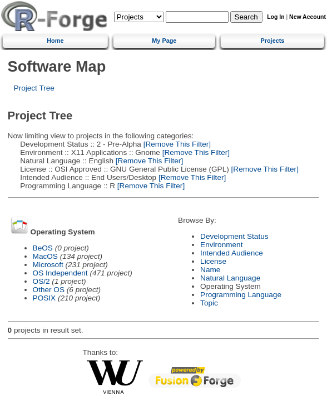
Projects (272, 40)
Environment (221, 244)
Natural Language (230, 278)
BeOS (43, 248)
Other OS (49, 289)
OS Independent (60, 273)
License (213, 261)
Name (210, 269)
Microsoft (48, 264)
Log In (275, 17)
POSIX (44, 298)
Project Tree (34, 88)
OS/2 (41, 281)
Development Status (234, 236)
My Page (164, 40)
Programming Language (240, 294)
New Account (307, 17)
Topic (209, 303)
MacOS (45, 256)
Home (55, 40)
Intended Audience (231, 253)
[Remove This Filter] (176, 144)
